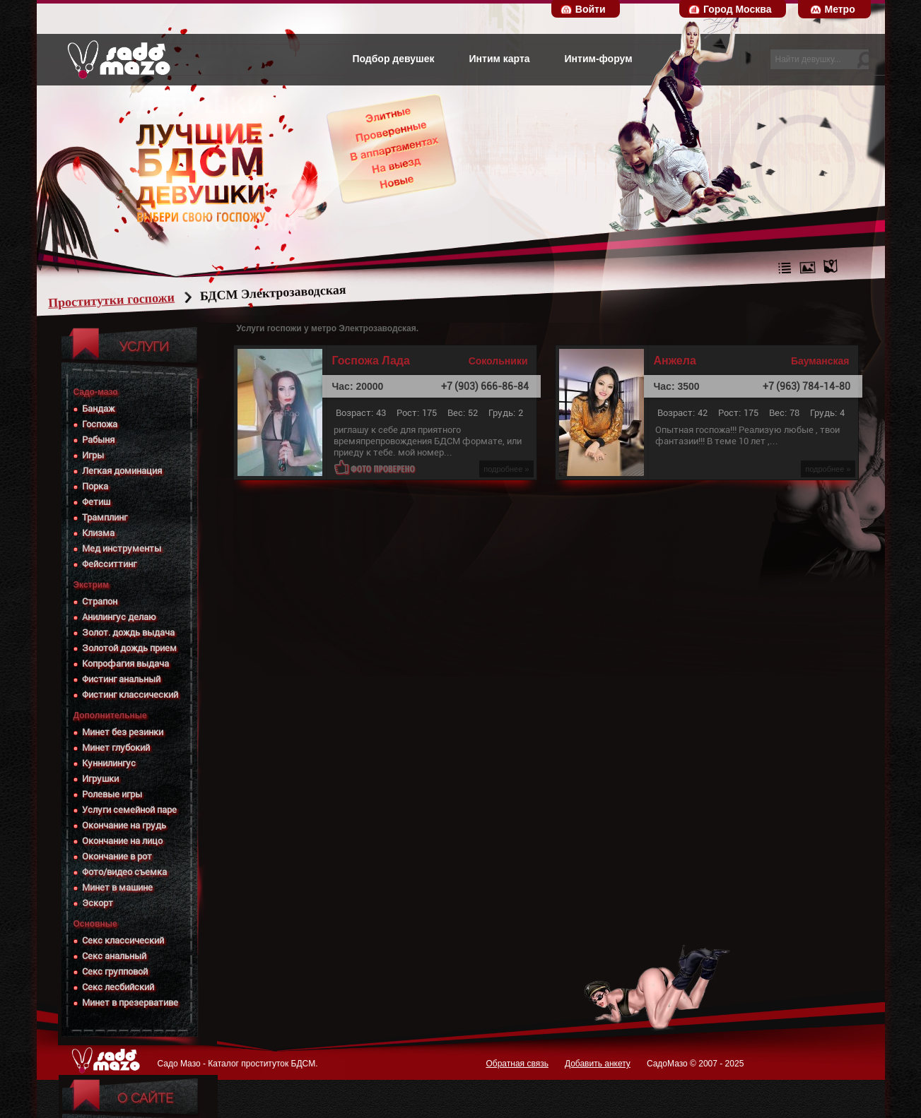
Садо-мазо (96, 392)
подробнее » (506, 469)
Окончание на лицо (122, 840)
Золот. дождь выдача (128, 632)
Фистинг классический (130, 694)
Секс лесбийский (118, 987)
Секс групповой (115, 971)
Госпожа (99, 424)
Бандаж (98, 408)
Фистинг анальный (121, 679)
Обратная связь (517, 1064)
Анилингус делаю (119, 617)
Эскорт (97, 903)
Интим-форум (599, 58)
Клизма (98, 533)
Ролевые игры (112, 794)
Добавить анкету (597, 1064)
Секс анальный (114, 956)
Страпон (99, 601)
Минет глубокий (116, 747)
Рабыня (98, 439)
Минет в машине (117, 887)
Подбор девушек (393, 58)
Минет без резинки (122, 732)
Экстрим (92, 585)
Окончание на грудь (124, 825)
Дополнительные (110, 715)
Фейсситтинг (109, 564)
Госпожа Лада (371, 361)
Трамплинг (104, 517)
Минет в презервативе (130, 1002)
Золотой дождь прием (129, 648)
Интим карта (499, 58)
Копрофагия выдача (125, 663)
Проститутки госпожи (137, 300)
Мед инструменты (121, 548)
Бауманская (820, 361)
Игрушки (100, 778)
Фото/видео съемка (124, 872)
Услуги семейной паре (129, 809)
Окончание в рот (117, 856)
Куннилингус (109, 763)
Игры (93, 455)
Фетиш (96, 501)
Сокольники (498, 361)
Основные (95, 924)
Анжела (675, 361)
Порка (95, 486)
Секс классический (123, 940)
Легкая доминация (122, 470)
